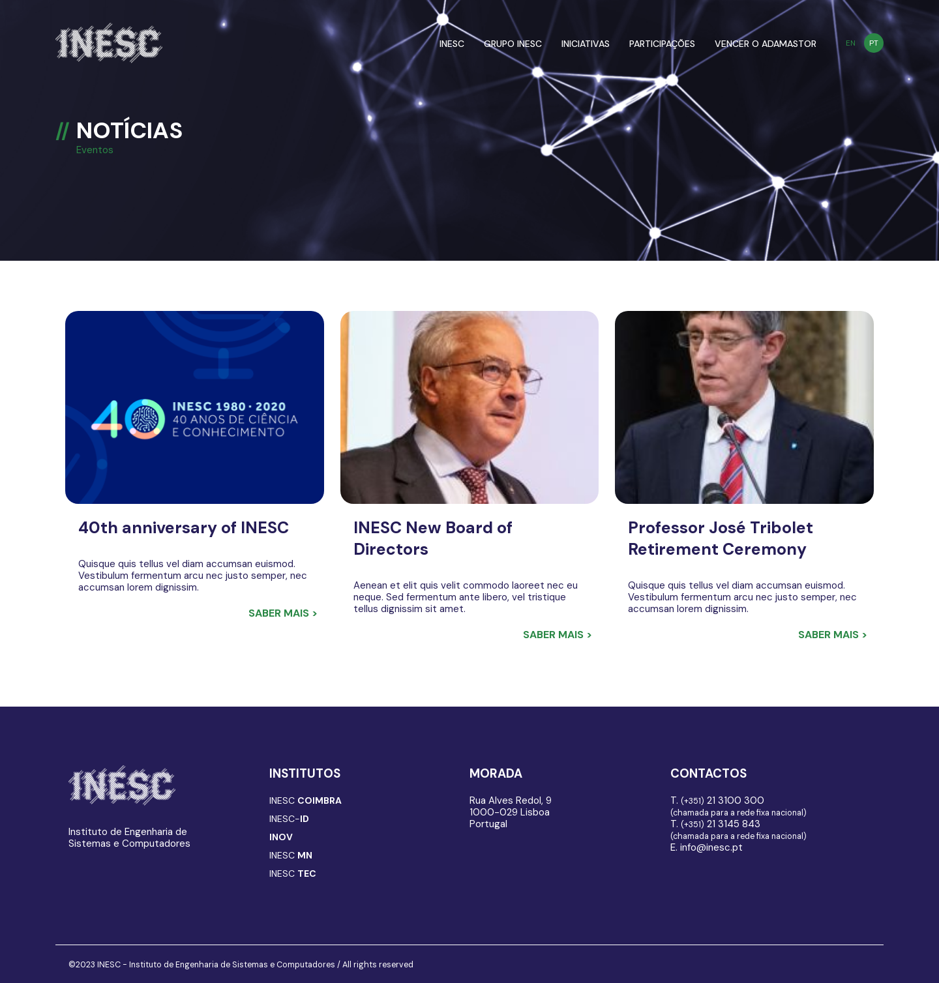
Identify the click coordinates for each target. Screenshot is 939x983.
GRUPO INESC (513, 44)
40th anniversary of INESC (183, 527)
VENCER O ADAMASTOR (765, 44)
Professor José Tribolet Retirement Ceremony (720, 538)
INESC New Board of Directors (433, 538)
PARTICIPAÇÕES (662, 44)
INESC (452, 44)
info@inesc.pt (711, 847)
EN (851, 43)
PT (873, 43)
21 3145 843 (720, 823)
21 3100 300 (722, 800)
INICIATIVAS (585, 44)
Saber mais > (283, 613)
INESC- (289, 819)
